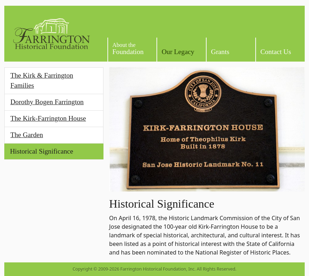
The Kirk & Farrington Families (41, 80)
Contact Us (275, 51)
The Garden (26, 135)
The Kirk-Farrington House (48, 118)
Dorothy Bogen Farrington (47, 102)
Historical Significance (41, 151)
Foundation (128, 49)
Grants (220, 51)
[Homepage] (51, 34)
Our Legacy (177, 51)
